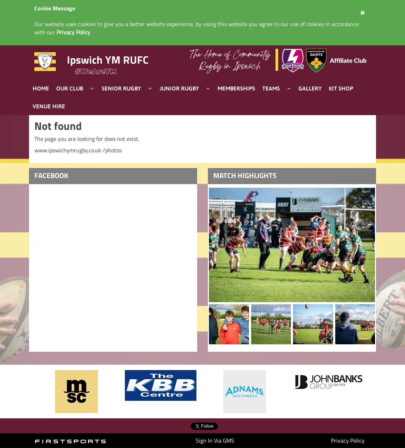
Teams (271, 88)
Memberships (236, 88)
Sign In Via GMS (215, 440)
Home (41, 88)
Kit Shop (341, 88)
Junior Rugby (179, 88)
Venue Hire (49, 106)
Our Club (69, 88)
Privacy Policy (348, 440)
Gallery (310, 88)
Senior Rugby (121, 88)
